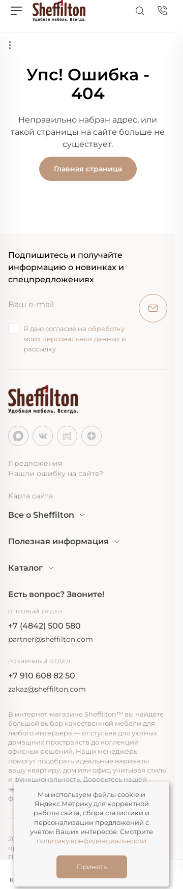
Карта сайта (30, 495)
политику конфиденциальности (91, 841)
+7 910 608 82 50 (41, 675)
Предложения (35, 463)
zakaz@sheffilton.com (47, 689)
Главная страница (88, 168)
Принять (92, 867)
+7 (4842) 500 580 (44, 626)
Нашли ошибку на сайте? (55, 473)
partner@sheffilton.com (50, 639)
